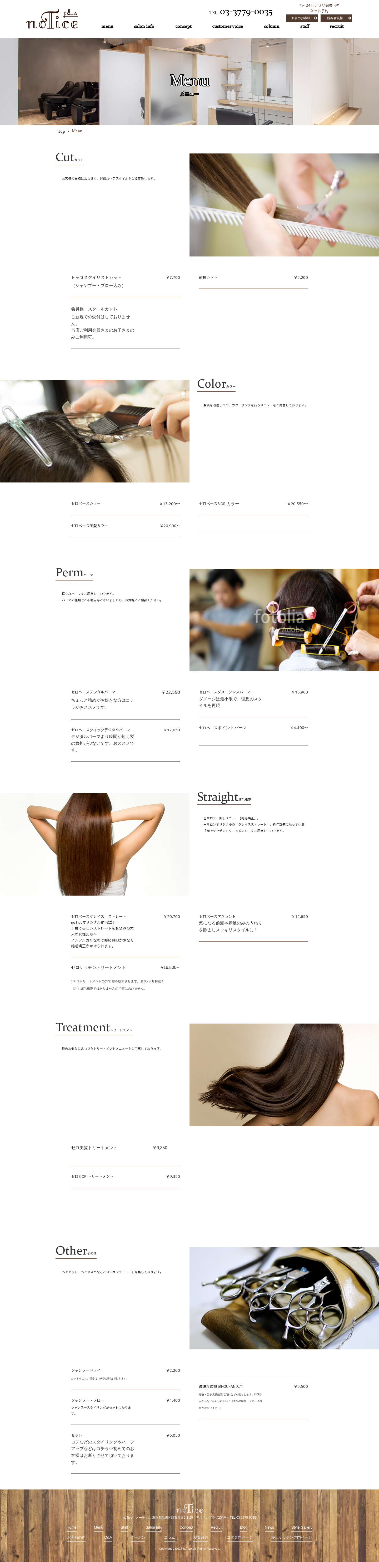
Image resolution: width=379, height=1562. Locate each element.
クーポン (138, 1537)
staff (304, 26)
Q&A (108, 1537)
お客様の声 (76, 1537)
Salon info (154, 1527)
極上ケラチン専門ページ (291, 1537)
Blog (243, 1527)
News (269, 1527)
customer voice (227, 26)
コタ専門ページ (240, 1537)
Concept (186, 1527)
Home (71, 1527)
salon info (144, 26)
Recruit (216, 1527)
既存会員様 (335, 18)
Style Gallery (301, 1527)
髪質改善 (200, 1537)
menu (107, 26)
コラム (169, 1537)
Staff (124, 1527)
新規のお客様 (300, 18)
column (271, 26)
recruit (336, 26)
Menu (98, 1527)
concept (183, 26)
